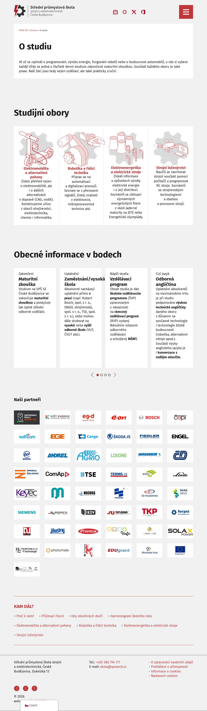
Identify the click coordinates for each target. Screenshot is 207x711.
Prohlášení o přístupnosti (169, 667)
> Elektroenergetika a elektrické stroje (149, 626)
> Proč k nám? (24, 616)
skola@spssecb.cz (113, 667)
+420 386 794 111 (108, 662)
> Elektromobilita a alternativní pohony (42, 626)
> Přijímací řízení (51, 616)
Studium (33, 30)
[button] (97, 375)
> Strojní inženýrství (28, 635)
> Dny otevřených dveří (86, 616)
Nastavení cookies (164, 676)
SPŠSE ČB (23, 30)
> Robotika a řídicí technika (96, 626)
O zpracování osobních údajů (172, 662)
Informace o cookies (166, 671)
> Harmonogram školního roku (130, 616)
